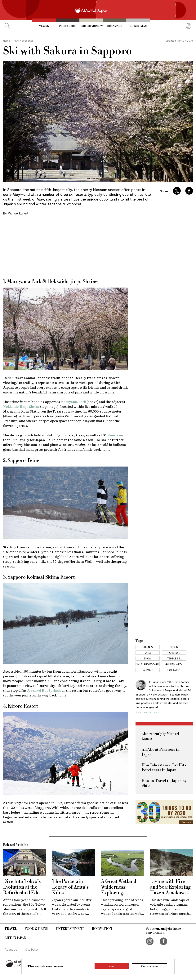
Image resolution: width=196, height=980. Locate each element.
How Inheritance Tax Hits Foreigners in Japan (164, 767)
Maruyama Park (73, 401)
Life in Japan (138, 26)
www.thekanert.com (147, 712)
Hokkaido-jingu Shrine (21, 406)
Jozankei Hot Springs (44, 690)
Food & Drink (67, 26)
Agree (111, 966)
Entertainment (92, 26)
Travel (44, 26)
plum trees (115, 435)
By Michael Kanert (15, 213)
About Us (11, 949)
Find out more (149, 966)
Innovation (114, 26)
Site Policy (32, 949)
